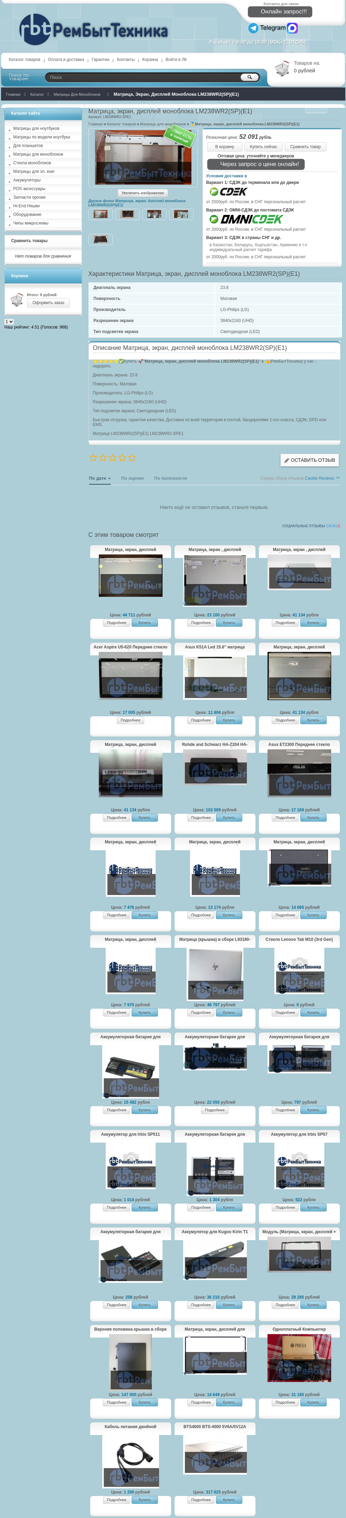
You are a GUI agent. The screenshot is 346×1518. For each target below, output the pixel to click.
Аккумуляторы (27, 180)
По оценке (132, 478)
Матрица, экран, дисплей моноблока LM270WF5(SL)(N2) (130, 550)
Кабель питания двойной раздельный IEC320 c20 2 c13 (130, 1427)
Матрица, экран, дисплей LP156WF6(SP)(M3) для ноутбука (130, 842)
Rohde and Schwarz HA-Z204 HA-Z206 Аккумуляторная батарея (215, 745)
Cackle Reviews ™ (322, 478)
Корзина (150, 59)
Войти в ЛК (176, 59)
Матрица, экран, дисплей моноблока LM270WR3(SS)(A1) (299, 647)
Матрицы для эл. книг (34, 171)
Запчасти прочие (29, 197)
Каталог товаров (25, 59)
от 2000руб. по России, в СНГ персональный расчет (256, 201)
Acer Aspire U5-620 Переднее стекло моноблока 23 (130, 647)
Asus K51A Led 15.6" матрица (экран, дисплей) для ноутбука (215, 647)
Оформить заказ (48, 302)
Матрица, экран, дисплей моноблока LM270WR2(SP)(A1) (130, 745)
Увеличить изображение (143, 193)
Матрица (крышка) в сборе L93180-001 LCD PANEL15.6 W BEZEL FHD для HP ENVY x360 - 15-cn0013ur (215, 940)
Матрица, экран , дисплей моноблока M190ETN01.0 (215, 550)
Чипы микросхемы (31, 223)
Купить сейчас (263, 146)
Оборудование (27, 214)
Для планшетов (28, 145)
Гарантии (100, 59)
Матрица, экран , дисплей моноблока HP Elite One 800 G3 (299, 550)
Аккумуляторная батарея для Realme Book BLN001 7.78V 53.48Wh (215, 1037)
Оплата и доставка (66, 59)
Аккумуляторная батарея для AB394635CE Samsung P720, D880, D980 (214, 1134)
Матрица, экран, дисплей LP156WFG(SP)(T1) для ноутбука (299, 842)
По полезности (170, 478)
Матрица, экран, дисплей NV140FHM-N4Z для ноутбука (214, 842)
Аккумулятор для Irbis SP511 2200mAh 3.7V (130, 1134)
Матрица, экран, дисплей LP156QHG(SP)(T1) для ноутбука (130, 940)
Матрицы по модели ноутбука (41, 137)
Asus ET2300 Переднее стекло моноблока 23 (299, 745)
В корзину (224, 146)
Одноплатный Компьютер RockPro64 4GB (299, 1329)
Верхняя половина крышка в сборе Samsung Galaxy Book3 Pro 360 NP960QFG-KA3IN (130, 1329)
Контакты (126, 59)
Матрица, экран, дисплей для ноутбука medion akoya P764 (215, 1329)
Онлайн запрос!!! (279, 11)
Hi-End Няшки (26, 206)
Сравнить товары (29, 240)
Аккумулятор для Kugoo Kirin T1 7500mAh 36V (215, 1232)
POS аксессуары (29, 188)
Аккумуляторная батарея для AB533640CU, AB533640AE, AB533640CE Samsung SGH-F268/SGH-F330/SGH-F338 (299, 1037)
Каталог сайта (25, 113)
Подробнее (116, 623)
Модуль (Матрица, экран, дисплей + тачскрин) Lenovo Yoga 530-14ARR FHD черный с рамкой (299, 1232)
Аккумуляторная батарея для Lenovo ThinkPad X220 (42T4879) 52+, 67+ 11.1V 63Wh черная (130, 1037)
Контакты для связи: (282, 4)
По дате (100, 480)
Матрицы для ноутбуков (36, 128)
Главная (95, 124)
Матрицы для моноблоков (38, 154)
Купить (145, 623)
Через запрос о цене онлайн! (255, 164)
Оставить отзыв (309, 460)
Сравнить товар (305, 146)
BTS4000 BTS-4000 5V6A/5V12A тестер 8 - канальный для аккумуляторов (215, 1427)
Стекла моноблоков (32, 162)
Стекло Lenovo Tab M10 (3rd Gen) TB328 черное (299, 940)
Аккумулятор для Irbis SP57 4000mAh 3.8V (299, 1134)
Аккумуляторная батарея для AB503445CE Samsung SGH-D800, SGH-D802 (131, 1232)
